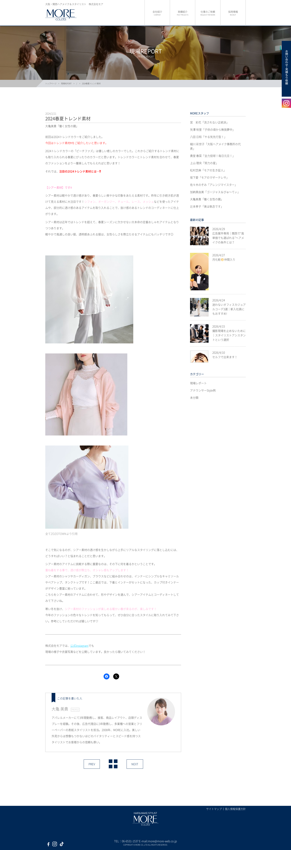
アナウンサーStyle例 (203, 390)
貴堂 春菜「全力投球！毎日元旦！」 (212, 156)
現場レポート (198, 383)
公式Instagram (79, 646)
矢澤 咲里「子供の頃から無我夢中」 (212, 130)
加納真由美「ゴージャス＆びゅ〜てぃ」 (215, 192)
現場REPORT (66, 83)
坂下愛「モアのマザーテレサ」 (209, 177)
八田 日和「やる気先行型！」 (208, 137)
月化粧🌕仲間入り (223, 259)
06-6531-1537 (130, 841)
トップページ (50, 83)
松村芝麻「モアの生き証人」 (208, 170)
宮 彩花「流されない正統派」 (209, 122)
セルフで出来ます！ (224, 357)
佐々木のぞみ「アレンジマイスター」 (213, 185)
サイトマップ (214, 809)
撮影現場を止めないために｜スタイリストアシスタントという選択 (229, 335)
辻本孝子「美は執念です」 (206, 206)
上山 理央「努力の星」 (204, 163)
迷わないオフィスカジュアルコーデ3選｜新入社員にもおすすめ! (229, 309)
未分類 (194, 398)
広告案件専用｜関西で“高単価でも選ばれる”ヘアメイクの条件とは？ (228, 237)
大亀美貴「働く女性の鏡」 (206, 199)
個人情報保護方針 (235, 809)
